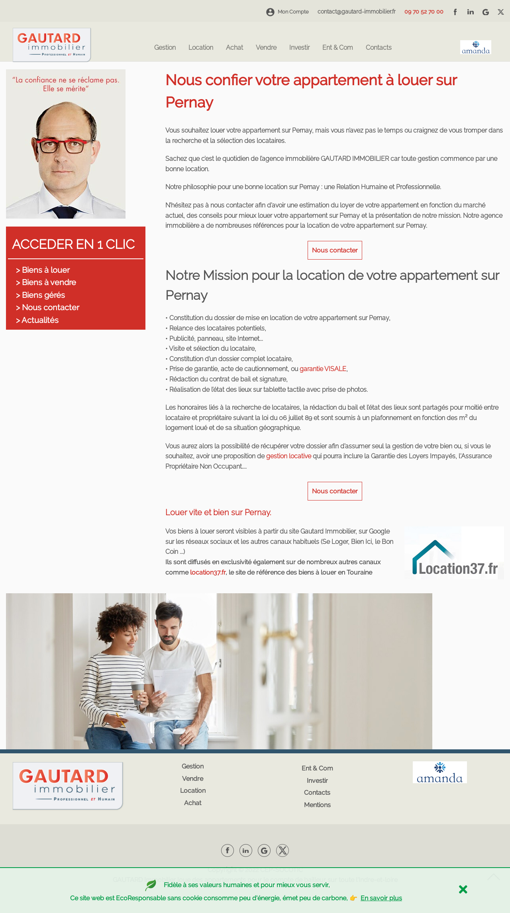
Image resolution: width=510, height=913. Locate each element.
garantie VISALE (323, 369)
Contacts (379, 48)
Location (200, 48)
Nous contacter (335, 250)
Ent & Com (337, 48)
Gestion (165, 48)
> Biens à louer (43, 270)
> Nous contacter (47, 307)
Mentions (317, 805)
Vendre (266, 48)
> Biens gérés (40, 295)
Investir (299, 48)
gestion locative (288, 456)
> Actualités (37, 320)
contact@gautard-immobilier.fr (357, 11)
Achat (234, 48)
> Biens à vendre (46, 282)
